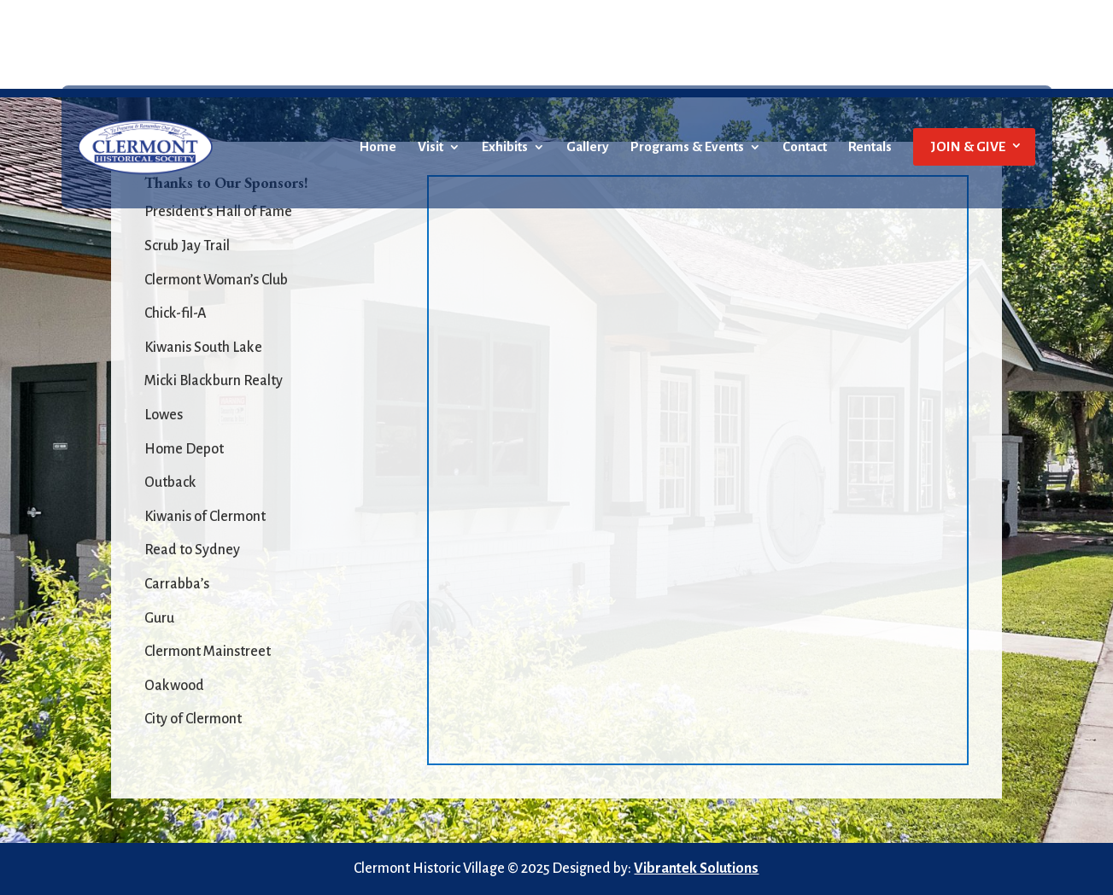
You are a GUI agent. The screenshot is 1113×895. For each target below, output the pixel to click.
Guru (159, 618)
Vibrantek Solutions (696, 868)
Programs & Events (687, 147)
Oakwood (174, 685)
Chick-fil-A (175, 313)
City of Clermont (193, 719)
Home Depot (184, 449)
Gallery (587, 147)
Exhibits (505, 147)
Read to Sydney (192, 550)
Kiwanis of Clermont (205, 516)
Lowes (163, 415)
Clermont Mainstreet (207, 651)
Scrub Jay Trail (187, 246)
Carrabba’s (176, 584)
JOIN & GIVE (967, 146)
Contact (804, 147)
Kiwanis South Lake (203, 347)
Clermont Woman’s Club (216, 280)
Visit (430, 147)
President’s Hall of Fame (218, 211)
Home (378, 147)
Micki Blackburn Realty (213, 381)
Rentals (870, 147)
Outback (170, 482)
